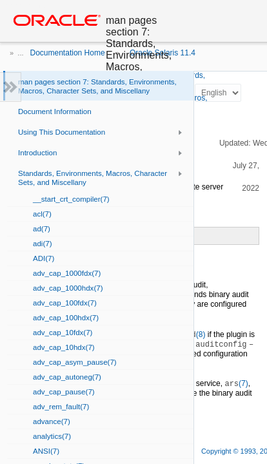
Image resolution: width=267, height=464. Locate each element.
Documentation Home (67, 52)
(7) (236, 383)
